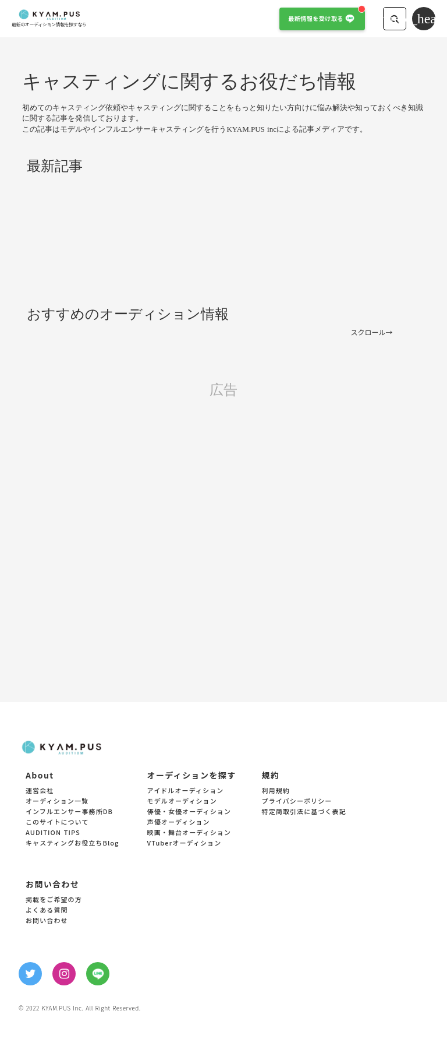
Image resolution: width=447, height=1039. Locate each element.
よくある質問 (47, 910)
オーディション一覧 (57, 801)
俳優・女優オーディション (189, 812)
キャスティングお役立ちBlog (72, 843)
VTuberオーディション (184, 843)
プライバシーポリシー (297, 801)
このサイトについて (57, 822)
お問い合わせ (47, 921)
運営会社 (40, 791)
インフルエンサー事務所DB (69, 812)
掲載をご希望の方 (54, 900)
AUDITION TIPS (53, 833)
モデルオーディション (182, 801)
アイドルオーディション (185, 791)
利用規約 (276, 791)
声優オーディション (178, 822)
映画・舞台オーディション (189, 833)
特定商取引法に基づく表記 (304, 812)
